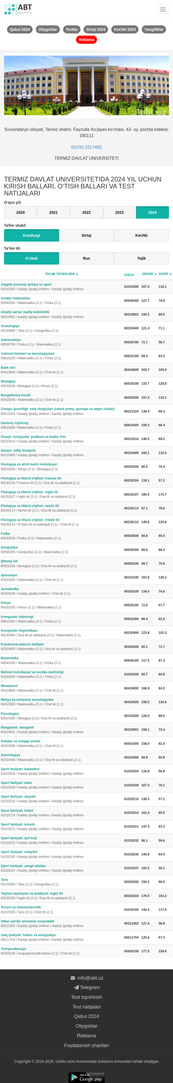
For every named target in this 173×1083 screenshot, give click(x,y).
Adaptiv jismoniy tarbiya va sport (62, 287)
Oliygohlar (86, 1026)
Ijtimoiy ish (62, 563)
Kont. (164, 274)
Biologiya (62, 384)
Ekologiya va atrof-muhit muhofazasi (62, 466)
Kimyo (62, 605)
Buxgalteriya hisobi (62, 397)
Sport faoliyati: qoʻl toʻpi (62, 840)
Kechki (141, 235)
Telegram (86, 987)
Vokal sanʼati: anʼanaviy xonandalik (62, 923)
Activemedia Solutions (94, 1061)
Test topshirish (86, 997)
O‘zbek (31, 258)
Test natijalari (86, 1007)
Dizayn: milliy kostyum (62, 453)
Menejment (62, 688)
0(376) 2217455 (86, 147)
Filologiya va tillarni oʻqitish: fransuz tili (62, 480)
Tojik (141, 258)
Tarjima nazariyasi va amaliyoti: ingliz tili (62, 896)
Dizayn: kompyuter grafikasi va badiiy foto (62, 439)
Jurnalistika (62, 591)
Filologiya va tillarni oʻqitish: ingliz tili (62, 494)
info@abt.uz (87, 978)
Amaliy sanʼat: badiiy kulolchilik (62, 314)
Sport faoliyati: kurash (62, 827)
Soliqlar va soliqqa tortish (62, 743)
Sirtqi (86, 235)
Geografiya (62, 550)
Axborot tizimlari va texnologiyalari (62, 356)
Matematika (62, 660)
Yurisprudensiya (62, 951)
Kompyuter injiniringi (62, 619)
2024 (152, 212)
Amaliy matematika (62, 300)
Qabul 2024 (86, 1016)
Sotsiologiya (62, 757)
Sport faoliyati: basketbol (62, 771)
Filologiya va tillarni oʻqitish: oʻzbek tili (62, 522)
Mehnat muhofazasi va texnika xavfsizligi (62, 674)
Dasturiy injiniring (62, 425)
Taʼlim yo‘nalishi (60, 274)
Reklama (86, 1035)
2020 (20, 212)
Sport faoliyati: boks (62, 785)
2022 (86, 212)
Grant (148, 274)
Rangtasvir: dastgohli (62, 730)
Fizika (62, 536)
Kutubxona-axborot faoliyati (62, 646)
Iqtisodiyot (62, 577)
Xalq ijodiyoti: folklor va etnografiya (62, 937)
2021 (53, 212)
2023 (119, 212)
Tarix (62, 882)
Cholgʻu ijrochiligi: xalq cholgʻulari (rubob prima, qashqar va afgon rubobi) (62, 411)
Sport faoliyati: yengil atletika (62, 868)
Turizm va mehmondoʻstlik (62, 909)
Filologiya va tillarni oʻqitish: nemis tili (62, 508)
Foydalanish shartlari (86, 1045)
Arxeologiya (62, 328)
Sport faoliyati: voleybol (62, 854)
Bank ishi (62, 370)
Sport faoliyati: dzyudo (62, 799)
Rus (86, 258)
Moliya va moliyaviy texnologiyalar (62, 702)
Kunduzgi (31, 235)
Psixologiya (62, 716)
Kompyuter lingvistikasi (62, 633)
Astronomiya (62, 342)
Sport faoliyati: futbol (62, 813)
